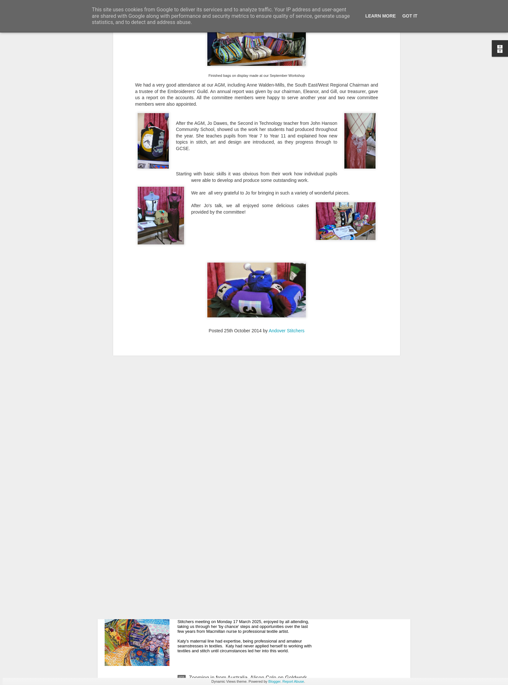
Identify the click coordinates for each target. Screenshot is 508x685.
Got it (410, 15)
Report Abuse (293, 681)
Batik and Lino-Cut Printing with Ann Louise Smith (246, 457)
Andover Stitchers (287, 168)
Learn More (380, 15)
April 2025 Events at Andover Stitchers (233, 530)
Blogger (274, 681)
